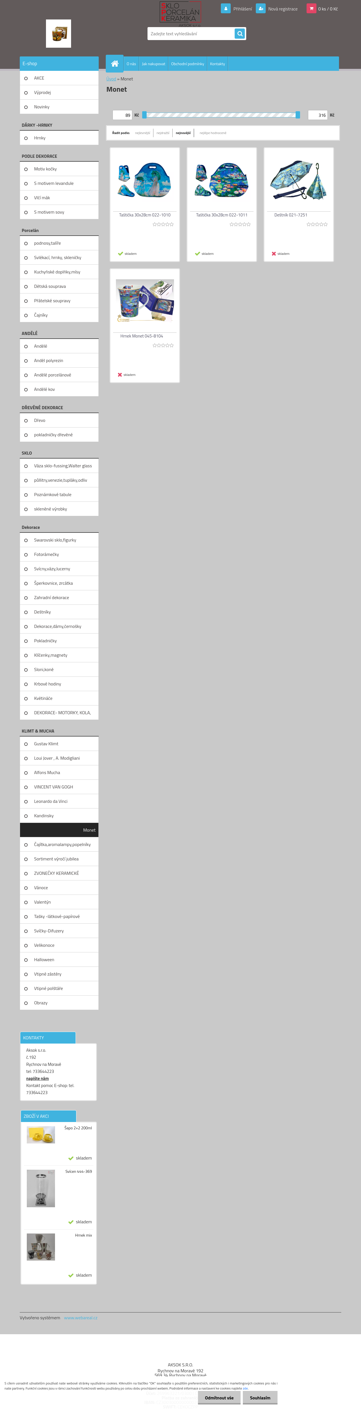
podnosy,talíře (47, 243)
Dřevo (39, 420)
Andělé (40, 346)
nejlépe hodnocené (213, 132)
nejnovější (183, 132)
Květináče (43, 698)
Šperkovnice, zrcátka (53, 583)
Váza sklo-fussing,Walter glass (63, 465)
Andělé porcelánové (52, 374)
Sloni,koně (44, 669)
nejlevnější (142, 132)
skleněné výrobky (50, 508)
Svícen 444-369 (78, 1171)
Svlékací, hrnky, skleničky (57, 257)
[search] (240, 34)
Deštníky (42, 611)
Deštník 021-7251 (290, 215)
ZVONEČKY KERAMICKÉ (56, 873)
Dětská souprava (50, 286)
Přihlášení (242, 8)
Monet (89, 830)
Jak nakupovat (153, 64)
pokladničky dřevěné (53, 434)
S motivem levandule (54, 183)
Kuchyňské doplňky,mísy (57, 271)
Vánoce (41, 887)
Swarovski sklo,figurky (55, 539)
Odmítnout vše (219, 1397)
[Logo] (58, 33)
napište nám (37, 1078)
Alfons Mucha (47, 772)
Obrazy (41, 1002)
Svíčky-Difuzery (49, 930)
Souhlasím (260, 1397)
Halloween (44, 959)
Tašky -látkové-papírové (57, 916)
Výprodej (42, 92)
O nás (131, 64)
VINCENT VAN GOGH (53, 786)
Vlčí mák (42, 197)
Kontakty (217, 64)
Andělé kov (44, 389)
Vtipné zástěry (47, 973)
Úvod (111, 78)
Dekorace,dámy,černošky (57, 626)
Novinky (41, 106)
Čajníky (41, 315)
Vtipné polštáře (48, 988)
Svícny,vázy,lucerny (52, 568)
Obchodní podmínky (187, 64)
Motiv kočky (45, 168)
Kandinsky (44, 815)
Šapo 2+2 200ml (78, 1128)
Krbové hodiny (47, 683)
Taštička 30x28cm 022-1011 (221, 215)
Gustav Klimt (46, 743)
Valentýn (42, 902)
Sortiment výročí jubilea (56, 858)
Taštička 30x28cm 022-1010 (144, 215)
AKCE (39, 77)
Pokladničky (45, 640)
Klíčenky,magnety (50, 655)
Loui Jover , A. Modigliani (57, 758)
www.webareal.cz (81, 1317)
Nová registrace (282, 8)
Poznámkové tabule (52, 494)
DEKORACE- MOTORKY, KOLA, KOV (62, 714)
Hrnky (39, 137)
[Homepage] (117, 63)
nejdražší (163, 132)
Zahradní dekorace (51, 597)
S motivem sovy (49, 212)
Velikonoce (44, 945)
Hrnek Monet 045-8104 (141, 336)
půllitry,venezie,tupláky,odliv (60, 480)
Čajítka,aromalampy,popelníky (62, 844)
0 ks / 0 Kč (328, 8)
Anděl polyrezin (48, 360)
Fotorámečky (46, 554)
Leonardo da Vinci (50, 801)
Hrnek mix (83, 1235)
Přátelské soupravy (52, 300)
